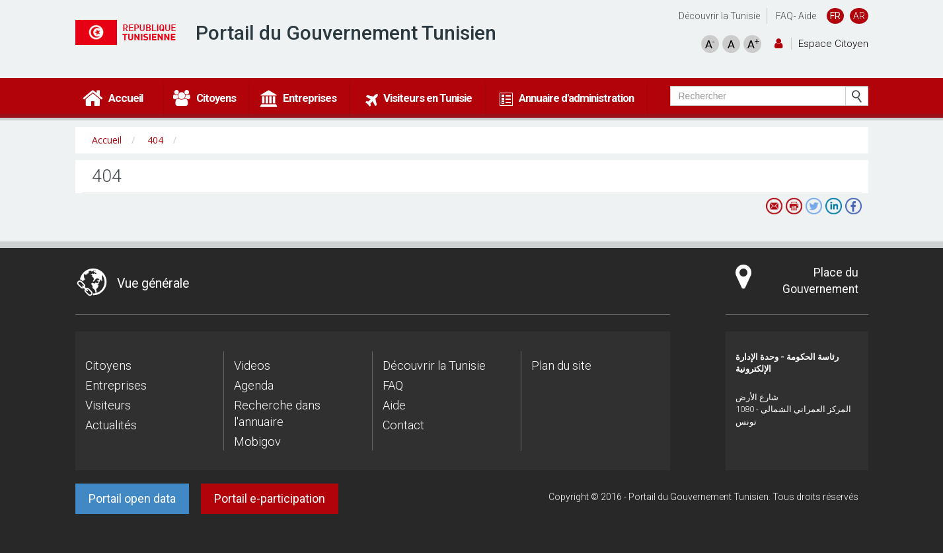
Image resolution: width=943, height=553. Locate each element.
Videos (252, 365)
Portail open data (132, 498)
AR (859, 16)
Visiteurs (108, 405)
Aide (807, 16)
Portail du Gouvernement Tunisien (346, 32)
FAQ (784, 16)
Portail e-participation (269, 498)
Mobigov (257, 441)
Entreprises (116, 385)
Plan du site (561, 365)
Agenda (254, 385)
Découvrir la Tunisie (719, 16)
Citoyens (108, 365)
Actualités (111, 425)
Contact (403, 425)
